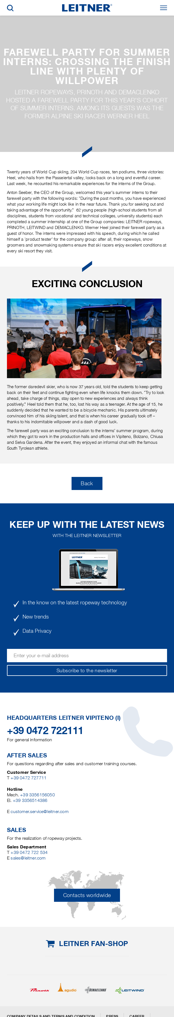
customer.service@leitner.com (39, 811)
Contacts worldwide (87, 895)
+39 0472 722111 (45, 730)
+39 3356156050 (37, 794)
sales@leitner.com (28, 858)
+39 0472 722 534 (29, 852)
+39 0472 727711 (28, 777)
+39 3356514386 (30, 800)
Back (87, 483)
